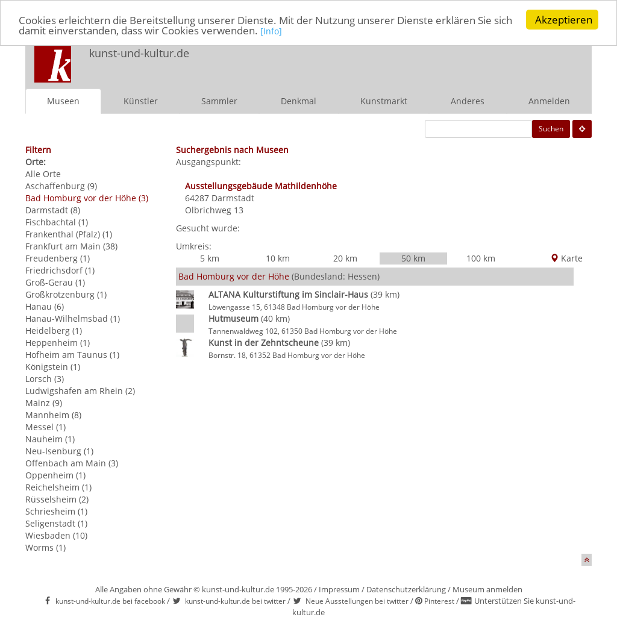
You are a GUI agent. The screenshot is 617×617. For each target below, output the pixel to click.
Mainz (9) (43, 403)
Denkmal (298, 101)
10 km (278, 258)
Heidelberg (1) (53, 330)
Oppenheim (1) (55, 475)
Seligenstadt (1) (56, 523)
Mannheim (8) (53, 415)
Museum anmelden (487, 589)
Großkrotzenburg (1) (66, 294)
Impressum (339, 589)
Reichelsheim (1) (58, 487)
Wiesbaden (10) (56, 535)
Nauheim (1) (50, 439)
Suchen (551, 129)
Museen (63, 101)
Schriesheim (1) (56, 511)
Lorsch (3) (44, 378)
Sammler (219, 101)
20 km (345, 258)
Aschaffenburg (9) (61, 186)
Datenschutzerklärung (406, 589)
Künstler (141, 101)
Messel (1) (45, 427)
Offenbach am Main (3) (71, 463)
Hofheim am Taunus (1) (72, 354)
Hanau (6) (44, 306)
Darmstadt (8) (52, 210)
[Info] (271, 31)
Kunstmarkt (383, 101)
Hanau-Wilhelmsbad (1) (72, 318)
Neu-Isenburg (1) (59, 451)
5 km (209, 258)
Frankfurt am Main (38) (71, 246)
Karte (566, 258)
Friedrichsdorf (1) (60, 270)
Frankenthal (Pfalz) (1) (68, 234)
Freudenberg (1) (57, 258)
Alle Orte (43, 174)
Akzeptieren (563, 20)
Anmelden (549, 101)
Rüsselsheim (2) (57, 499)
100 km (480, 258)
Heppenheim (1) (57, 342)
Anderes (467, 101)
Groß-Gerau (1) (55, 282)
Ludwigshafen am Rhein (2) (80, 390)
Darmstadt (232, 198)
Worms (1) (45, 547)
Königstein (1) (52, 366)
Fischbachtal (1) (56, 222)
